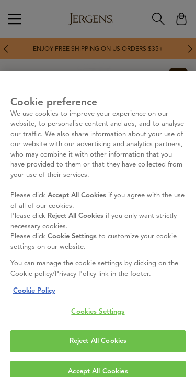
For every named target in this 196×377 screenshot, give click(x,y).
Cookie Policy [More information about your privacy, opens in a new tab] (34, 329)
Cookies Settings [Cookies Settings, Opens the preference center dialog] (97, 349)
